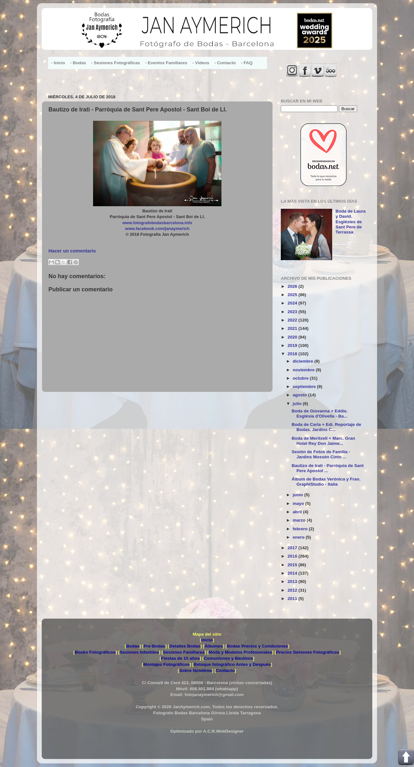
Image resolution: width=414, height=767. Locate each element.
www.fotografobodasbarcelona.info (157, 222)
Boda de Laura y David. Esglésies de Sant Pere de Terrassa (350, 221)
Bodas (132, 646)
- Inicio (58, 62)
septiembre (305, 386)
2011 (293, 598)
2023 (293, 311)
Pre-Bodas (154, 646)
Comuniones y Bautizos (228, 658)
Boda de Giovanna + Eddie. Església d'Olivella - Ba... (320, 414)
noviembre (304, 369)
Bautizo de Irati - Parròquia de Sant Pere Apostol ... (328, 468)
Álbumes (213, 646)
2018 (293, 353)
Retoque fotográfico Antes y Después (232, 664)
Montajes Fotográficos (166, 664)
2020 (293, 337)
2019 (293, 345)
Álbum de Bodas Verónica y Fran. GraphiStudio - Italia (326, 482)
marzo (300, 520)
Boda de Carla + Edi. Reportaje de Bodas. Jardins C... (326, 427)
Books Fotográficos (95, 652)
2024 (293, 303)
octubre (301, 378)
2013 (293, 581)
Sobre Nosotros (195, 670)
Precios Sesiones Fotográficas (307, 652)
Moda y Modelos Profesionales (240, 652)
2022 (293, 320)
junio (298, 494)
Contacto (225, 670)
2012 (293, 590)
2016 (293, 556)
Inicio (206, 640)
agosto (300, 394)
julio (298, 403)
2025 (293, 294)
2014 (293, 573)
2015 (293, 564)
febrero (301, 528)
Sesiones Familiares (184, 652)
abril (298, 511)
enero (299, 537)
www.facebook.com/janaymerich (157, 228)
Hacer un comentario (72, 250)
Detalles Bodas (185, 646)
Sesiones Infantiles (139, 652)
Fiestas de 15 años (180, 658)
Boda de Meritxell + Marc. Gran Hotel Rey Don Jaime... (323, 441)
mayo (299, 503)
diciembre (304, 361)
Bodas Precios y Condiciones (257, 646)
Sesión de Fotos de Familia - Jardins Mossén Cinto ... (321, 454)
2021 (293, 328)
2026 (293, 286)
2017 (293, 547)
